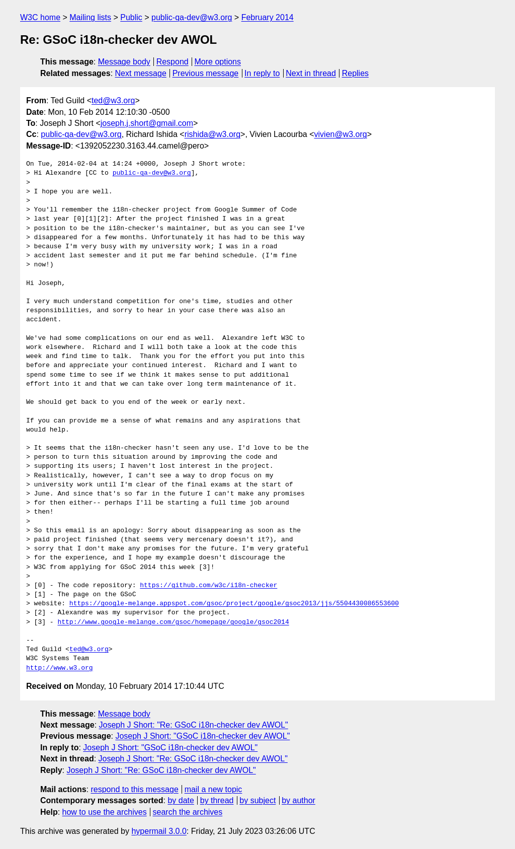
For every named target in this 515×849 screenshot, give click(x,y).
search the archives (188, 812)
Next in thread (311, 73)
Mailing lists (90, 17)
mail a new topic (213, 789)
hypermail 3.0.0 (158, 831)
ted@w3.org (113, 100)
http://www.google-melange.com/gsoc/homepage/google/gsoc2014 (173, 622)
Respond (172, 61)
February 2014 (267, 17)
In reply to (262, 73)
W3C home (40, 17)
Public (131, 17)
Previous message (206, 73)
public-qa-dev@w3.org (191, 17)
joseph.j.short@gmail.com (147, 123)
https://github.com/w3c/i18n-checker (208, 585)
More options (218, 61)
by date (180, 800)
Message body (124, 61)
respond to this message (134, 789)
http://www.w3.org (59, 668)
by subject (257, 800)
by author (298, 800)
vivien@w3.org (340, 134)
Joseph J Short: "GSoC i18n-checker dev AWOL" (202, 736)
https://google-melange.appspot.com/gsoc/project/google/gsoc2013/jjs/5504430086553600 (234, 603)
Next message (140, 73)
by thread (217, 800)
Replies (355, 73)
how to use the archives (104, 812)
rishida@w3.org (212, 134)
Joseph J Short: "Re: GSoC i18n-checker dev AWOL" (193, 725)
